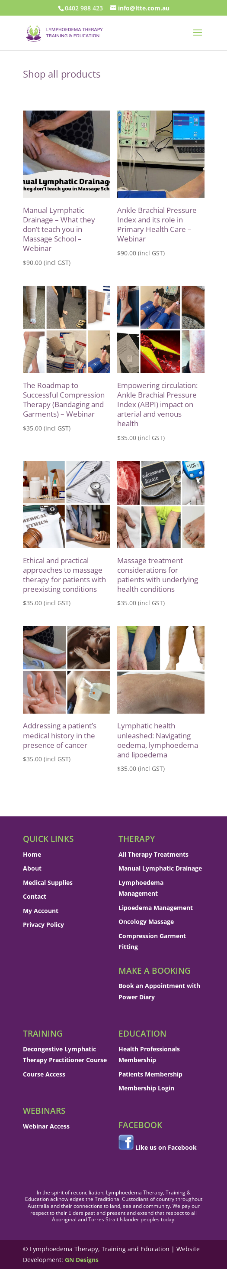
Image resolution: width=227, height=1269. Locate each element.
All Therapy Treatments (153, 854)
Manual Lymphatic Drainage (160, 868)
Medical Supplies (48, 882)
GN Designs (82, 1260)
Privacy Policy (43, 924)
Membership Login (146, 1088)
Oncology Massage (146, 921)
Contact (34, 896)
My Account (40, 911)
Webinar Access (46, 1126)
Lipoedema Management (155, 908)
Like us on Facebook (166, 1147)
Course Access (44, 1074)
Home (32, 854)
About (32, 868)
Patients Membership (150, 1074)
